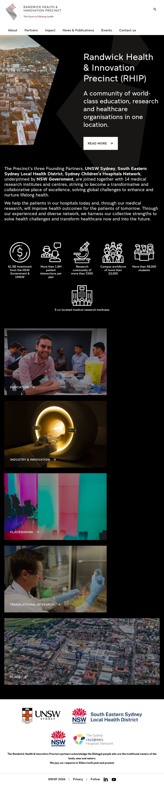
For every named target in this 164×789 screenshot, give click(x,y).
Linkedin (105, 779)
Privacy (78, 779)
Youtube (114, 779)
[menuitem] (12, 30)
